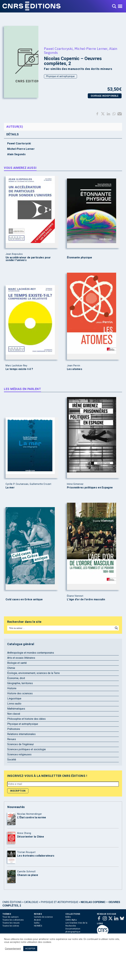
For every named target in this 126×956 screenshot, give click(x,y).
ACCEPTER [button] (30, 948)
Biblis (68, 917)
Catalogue (31, 902)
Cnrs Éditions (11, 902)
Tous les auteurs (10, 917)
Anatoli (37, 920)
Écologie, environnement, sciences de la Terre (33, 673)
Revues (11, 739)
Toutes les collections (13, 920)
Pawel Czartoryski (58, 48)
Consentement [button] (13, 948)
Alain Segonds (16, 154)
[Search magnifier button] (116, 628)
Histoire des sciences (20, 693)
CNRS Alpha (71, 920)
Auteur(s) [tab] (14, 126)
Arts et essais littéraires (21, 657)
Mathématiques (16, 708)
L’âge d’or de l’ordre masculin (86, 599)
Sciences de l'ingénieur (20, 744)
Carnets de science (43, 917)
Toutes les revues (11, 923)
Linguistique (14, 698)
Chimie (11, 668)
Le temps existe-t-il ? (19, 369)
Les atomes (74, 369)
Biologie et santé (17, 662)
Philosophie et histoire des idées (26, 718)
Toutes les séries (10, 926)
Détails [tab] (12, 134)
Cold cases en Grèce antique (24, 599)
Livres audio (14, 703)
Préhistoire (13, 729)
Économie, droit (16, 678)
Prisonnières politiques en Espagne (90, 487)
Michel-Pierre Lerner (90, 48)
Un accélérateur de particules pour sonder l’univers (28, 259)
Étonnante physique (79, 257)
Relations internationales (21, 734)
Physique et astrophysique (60, 76)
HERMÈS (38, 926)
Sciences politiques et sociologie (26, 749)
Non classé (13, 713)
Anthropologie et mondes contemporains (30, 652)
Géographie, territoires (20, 683)
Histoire (11, 688)
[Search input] (60, 628)
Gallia (36, 923)
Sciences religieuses (19, 754)
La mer (10, 487)
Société (11, 759)
